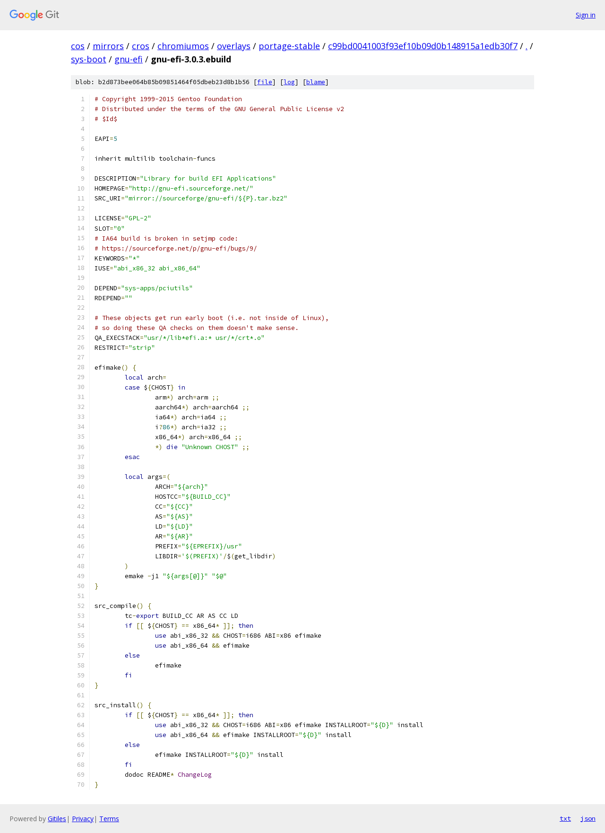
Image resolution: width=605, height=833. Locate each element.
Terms (109, 818)
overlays (234, 46)
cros (140, 46)
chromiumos (183, 46)
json (588, 818)
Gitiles (57, 818)
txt (565, 818)
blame (315, 82)
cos (78, 46)
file (264, 82)
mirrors (108, 46)
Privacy (83, 818)
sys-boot (88, 59)
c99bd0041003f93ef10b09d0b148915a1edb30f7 (423, 46)
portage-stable (289, 46)
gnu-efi (128, 59)
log (289, 82)
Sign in (586, 14)
